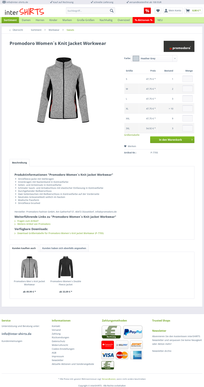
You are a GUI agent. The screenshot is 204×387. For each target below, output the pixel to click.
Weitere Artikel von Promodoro (32, 223)
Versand (56, 329)
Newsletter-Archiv (161, 350)
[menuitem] (148, 10)
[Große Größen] (86, 20)
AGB (54, 352)
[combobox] (154, 58)
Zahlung (56, 333)
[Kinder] (53, 20)
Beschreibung (19, 162)
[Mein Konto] (173, 10)
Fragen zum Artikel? (27, 220)
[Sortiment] (10, 20)
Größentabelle (131, 134)
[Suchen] (111, 10)
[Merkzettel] (158, 10)
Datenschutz (58, 341)
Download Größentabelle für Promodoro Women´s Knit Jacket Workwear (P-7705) (59, 233)
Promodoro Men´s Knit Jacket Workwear (29, 283)
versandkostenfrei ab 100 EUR (145, 2)
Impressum (58, 356)
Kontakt (56, 326)
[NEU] (160, 20)
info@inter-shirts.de (17, 2)
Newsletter (57, 360)
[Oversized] (123, 20)
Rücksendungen (60, 337)
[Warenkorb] (193, 10)
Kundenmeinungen (12, 341)
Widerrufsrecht (60, 345)
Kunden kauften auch (24, 248)
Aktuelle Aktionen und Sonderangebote (73, 363)
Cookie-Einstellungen (63, 348)
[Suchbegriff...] (90, 10)
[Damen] (26, 20)
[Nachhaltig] (106, 20)
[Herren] (40, 20)
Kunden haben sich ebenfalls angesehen (64, 248)
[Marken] (67, 20)
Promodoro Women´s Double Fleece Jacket (65, 283)
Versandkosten (109, 379)
